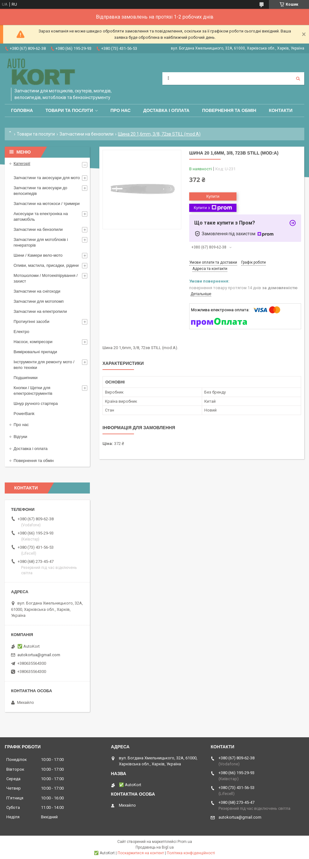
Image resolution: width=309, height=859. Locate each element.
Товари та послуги (69, 110)
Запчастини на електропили (40, 311)
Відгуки (20, 436)
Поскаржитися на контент (141, 853)
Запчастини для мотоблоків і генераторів (41, 242)
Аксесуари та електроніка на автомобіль (41, 216)
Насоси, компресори (33, 341)
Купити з (213, 208)
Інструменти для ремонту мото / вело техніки (44, 364)
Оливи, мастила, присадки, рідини (46, 265)
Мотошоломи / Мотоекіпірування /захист (46, 278)
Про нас (120, 110)
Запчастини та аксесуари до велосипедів (40, 190)
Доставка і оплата (166, 110)
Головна (22, 110)
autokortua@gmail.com (38, 654)
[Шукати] (298, 78)
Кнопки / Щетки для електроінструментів (33, 390)
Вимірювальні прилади (35, 351)
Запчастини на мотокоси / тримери (47, 203)
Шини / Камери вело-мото (38, 255)
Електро (21, 331)
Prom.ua (185, 841)
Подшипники (26, 377)
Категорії (22, 163)
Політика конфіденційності (191, 853)
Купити (212, 196)
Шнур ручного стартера (36, 403)
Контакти (281, 110)
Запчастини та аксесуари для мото (47, 177)
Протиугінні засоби (32, 321)
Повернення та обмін (229, 110)
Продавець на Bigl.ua (155, 847)
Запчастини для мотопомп (39, 301)
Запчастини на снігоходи (37, 291)
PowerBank (24, 413)
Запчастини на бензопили (87, 134)
